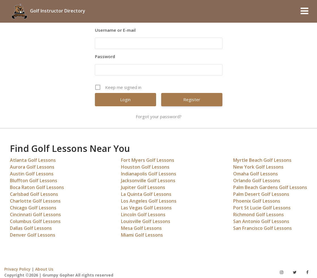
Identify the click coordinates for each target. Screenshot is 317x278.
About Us (44, 269)
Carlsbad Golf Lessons (34, 194)
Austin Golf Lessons (32, 174)
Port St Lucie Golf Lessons (262, 208)
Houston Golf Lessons (145, 167)
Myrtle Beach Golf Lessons (262, 160)
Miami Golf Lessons (142, 235)
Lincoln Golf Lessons (143, 214)
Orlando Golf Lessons (256, 180)
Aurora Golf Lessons (32, 167)
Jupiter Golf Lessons (143, 187)
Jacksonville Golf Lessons (148, 180)
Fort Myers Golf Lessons (147, 160)
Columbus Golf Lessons (35, 221)
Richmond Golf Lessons (258, 214)
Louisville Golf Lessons (145, 221)
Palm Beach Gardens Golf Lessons (270, 187)
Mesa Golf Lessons (141, 228)
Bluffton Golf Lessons (33, 180)
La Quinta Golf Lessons (146, 194)
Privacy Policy (17, 269)
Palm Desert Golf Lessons (261, 194)
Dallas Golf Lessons (31, 228)
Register (191, 99)
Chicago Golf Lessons (33, 208)
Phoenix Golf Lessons (256, 201)
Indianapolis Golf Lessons (148, 174)
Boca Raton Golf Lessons (37, 187)
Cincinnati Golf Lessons (35, 214)
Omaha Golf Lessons (255, 174)
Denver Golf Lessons (32, 235)
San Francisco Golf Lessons (262, 228)
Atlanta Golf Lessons (33, 160)
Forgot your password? (159, 116)
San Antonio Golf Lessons (261, 221)
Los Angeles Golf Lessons (148, 201)
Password (105, 56)
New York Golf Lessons (258, 167)
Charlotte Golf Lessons (35, 201)
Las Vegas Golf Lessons (146, 208)
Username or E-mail (115, 30)
